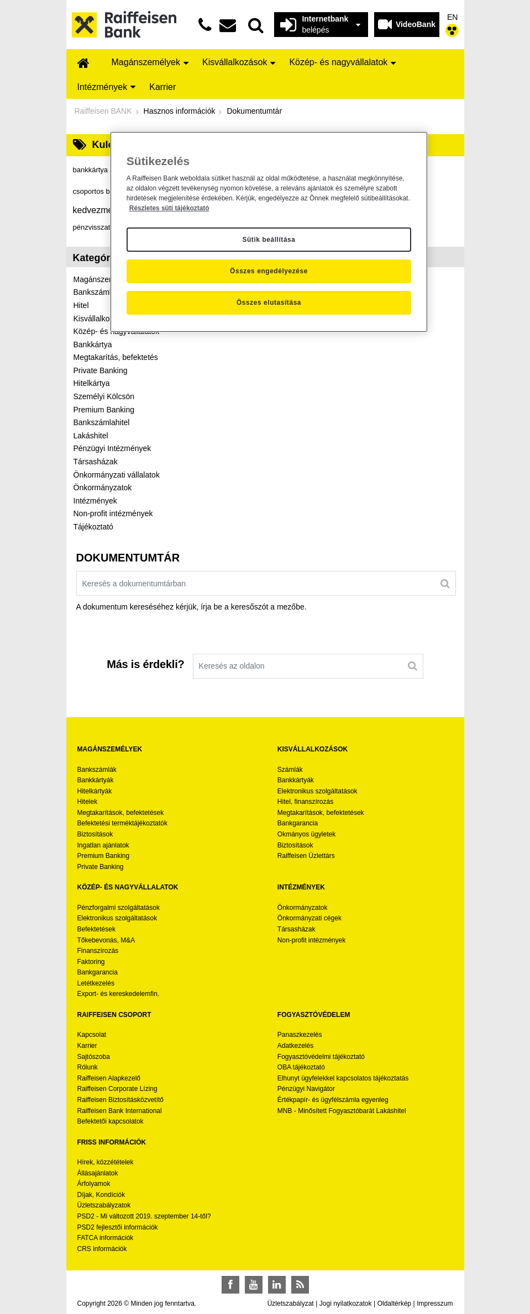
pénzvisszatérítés (106, 227)
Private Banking (101, 370)
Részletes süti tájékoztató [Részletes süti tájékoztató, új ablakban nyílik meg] (169, 208)
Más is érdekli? (145, 664)
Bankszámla (95, 292)
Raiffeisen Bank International (119, 1111)
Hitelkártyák (94, 791)
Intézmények (95, 500)
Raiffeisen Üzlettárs (306, 856)
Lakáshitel (91, 435)
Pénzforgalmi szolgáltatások (118, 908)
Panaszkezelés (299, 1035)
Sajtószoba (93, 1057)
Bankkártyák (95, 780)
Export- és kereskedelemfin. (118, 994)
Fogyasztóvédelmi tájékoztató (321, 1057)
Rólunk (87, 1067)
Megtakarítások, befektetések (120, 813)
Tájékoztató (93, 526)
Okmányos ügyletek (306, 834)
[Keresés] (445, 583)
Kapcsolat (92, 1035)
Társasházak (96, 461)
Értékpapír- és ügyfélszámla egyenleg (333, 1100)
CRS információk (102, 1249)
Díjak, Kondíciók (101, 1195)
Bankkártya (93, 344)
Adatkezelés (295, 1046)
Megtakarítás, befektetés (116, 357)
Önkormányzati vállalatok (117, 474)
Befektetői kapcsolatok (110, 1121)
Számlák (290, 769)
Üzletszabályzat (290, 1303)
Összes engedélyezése (269, 271)
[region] (269, 231)
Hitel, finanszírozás (305, 802)
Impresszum (435, 1303)
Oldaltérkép (394, 1303)
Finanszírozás (98, 951)
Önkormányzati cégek (309, 918)
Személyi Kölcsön (104, 396)
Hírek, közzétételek (105, 1162)
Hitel (81, 305)
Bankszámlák (97, 769)
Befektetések (96, 929)
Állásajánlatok (97, 1173)
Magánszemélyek (104, 279)
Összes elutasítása (269, 302)
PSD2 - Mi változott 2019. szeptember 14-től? (144, 1216)
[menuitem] (83, 63)
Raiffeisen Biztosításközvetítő (120, 1100)
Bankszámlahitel (102, 422)
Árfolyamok (94, 1184)
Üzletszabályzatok (104, 1205)
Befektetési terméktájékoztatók (122, 823)
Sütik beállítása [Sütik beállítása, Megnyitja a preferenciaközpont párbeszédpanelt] (268, 239)
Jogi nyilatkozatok (345, 1303)
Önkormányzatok (103, 487)
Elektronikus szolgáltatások (317, 791)
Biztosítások (95, 834)
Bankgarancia (297, 823)
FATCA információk (105, 1238)
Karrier (87, 1046)
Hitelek (87, 802)
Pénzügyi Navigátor (306, 1089)
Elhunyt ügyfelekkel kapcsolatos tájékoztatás (342, 1078)
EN (452, 17)
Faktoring (91, 962)
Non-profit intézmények (113, 513)
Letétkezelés (95, 983)
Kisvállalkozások (102, 318)
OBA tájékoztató (302, 1067)
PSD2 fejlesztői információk (117, 1227)
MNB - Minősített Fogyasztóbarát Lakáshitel (341, 1111)
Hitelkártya (92, 383)
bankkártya (96, 170)
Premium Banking (104, 409)
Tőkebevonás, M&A (106, 940)
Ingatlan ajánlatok (103, 845)
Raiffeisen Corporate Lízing (117, 1089)
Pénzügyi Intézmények (112, 448)
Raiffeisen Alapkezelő (109, 1078)
